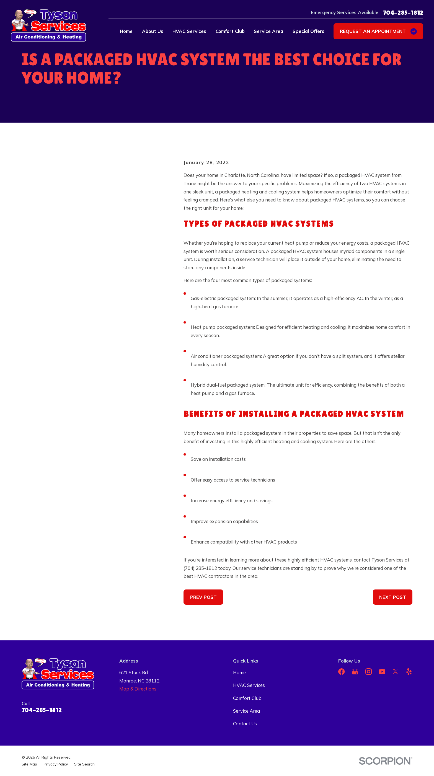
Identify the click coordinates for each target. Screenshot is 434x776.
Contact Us (245, 723)
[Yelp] (409, 671)
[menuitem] (29, 764)
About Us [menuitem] (152, 31)
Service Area (246, 711)
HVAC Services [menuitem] (189, 31)
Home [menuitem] (126, 31)
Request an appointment (378, 31)
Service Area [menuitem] (268, 31)
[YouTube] (382, 671)
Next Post (392, 597)
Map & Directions (137, 689)
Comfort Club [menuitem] (230, 31)
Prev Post (203, 597)
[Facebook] (341, 671)
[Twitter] (395, 671)
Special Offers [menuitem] (308, 31)
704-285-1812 (403, 12)
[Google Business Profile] (355, 671)
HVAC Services (249, 685)
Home (239, 672)
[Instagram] (368, 671)
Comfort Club (247, 698)
